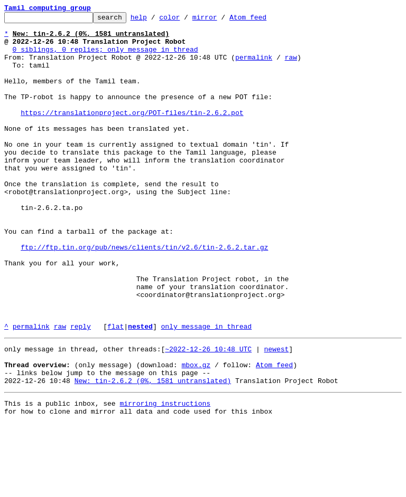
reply (80, 389)
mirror (221, 20)
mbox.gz (195, 432)
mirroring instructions (164, 476)
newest (276, 413)
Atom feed (264, 20)
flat (115, 389)
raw (290, 66)
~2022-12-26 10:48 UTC (208, 413)
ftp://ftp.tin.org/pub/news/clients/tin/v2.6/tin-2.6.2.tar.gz (144, 294)
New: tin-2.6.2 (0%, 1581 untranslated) (153, 451)
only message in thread (206, 389)
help (155, 20)
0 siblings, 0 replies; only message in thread (105, 57)
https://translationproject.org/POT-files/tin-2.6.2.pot (132, 133)
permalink (253, 66)
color (186, 20)
